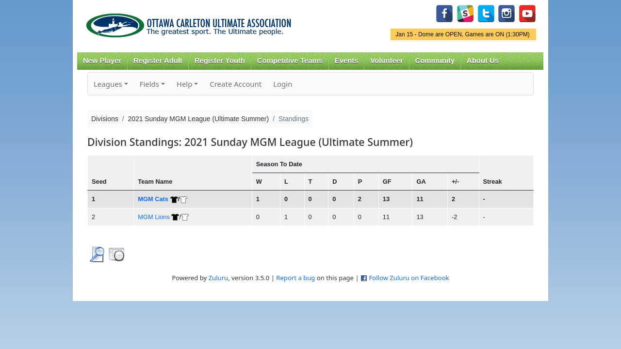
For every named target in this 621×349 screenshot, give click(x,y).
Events (347, 60)
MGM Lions (154, 217)
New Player (102, 60)
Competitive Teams (290, 60)
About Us (483, 60)
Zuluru (219, 277)
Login (282, 84)
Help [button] (185, 84)
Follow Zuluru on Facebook (409, 277)
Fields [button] (149, 84)
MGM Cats (153, 199)
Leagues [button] (108, 84)
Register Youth (220, 60)
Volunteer (386, 60)
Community (435, 60)
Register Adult (157, 60)
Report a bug (295, 277)
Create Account (235, 84)
